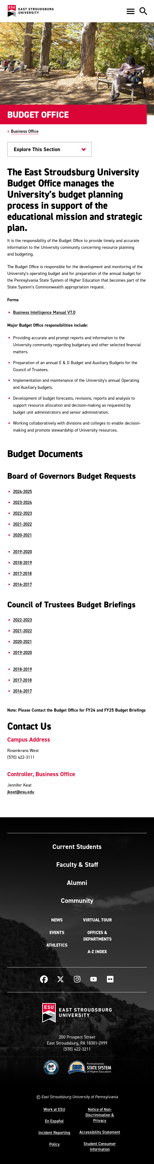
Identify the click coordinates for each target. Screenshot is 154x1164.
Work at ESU (54, 1109)
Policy (54, 1144)
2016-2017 (22, 584)
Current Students (77, 846)
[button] (130, 11)
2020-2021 (22, 535)
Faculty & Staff (77, 864)
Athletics (56, 945)
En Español (54, 1121)
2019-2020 (22, 551)
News (57, 920)
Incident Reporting (54, 1132)
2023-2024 (22, 502)
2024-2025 (22, 491)
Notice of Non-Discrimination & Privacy (99, 1115)
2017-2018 (22, 573)
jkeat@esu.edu (20, 792)
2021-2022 (22, 524)
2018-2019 (22, 562)
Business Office (25, 131)
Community (77, 900)
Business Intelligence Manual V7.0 (44, 312)
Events (56, 933)
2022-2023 (22, 513)
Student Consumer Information (100, 1146)
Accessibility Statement (99, 1132)
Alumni (77, 882)
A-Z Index (97, 952)
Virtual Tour (97, 920)
